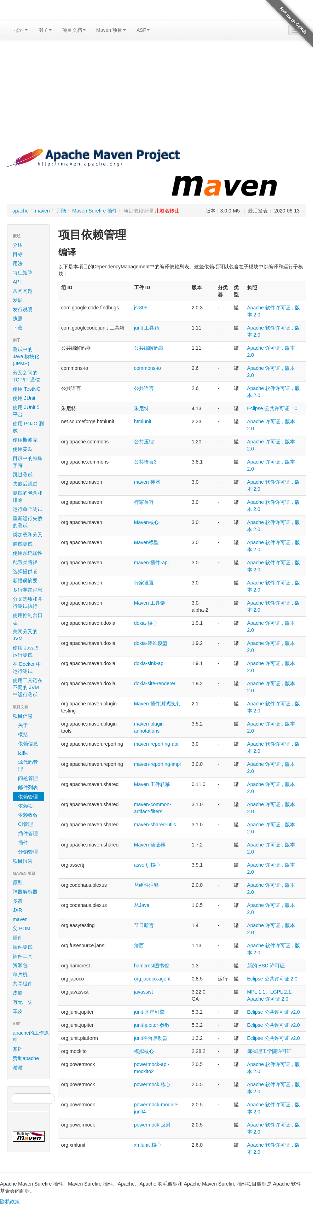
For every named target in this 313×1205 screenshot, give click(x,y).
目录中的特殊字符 (27, 461)
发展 (18, 300)
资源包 (20, 965)
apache (20, 211)
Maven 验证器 (149, 845)
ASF (143, 30)
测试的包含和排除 (27, 496)
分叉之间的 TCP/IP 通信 (26, 376)
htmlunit (142, 421)
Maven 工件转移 (152, 784)
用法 (18, 263)
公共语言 (144, 388)
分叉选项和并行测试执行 (27, 602)
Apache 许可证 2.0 (268, 999)
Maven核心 (146, 522)
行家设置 (144, 583)
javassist (143, 992)
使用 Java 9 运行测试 (26, 651)
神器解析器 (25, 892)
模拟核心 (144, 1051)
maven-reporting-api (156, 744)
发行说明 (23, 309)
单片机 (20, 974)
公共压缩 (144, 441)
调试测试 (23, 544)
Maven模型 (146, 542)
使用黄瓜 (23, 449)
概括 (23, 734)
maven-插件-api (151, 562)
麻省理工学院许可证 (269, 1051)
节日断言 (144, 925)
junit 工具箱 (147, 328)
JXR (17, 910)
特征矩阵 (23, 272)
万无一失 (23, 1002)
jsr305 (140, 307)
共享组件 (23, 983)
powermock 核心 (152, 1084)
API (17, 282)
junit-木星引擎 (149, 1012)
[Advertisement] (156, 95)
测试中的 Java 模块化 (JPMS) (26, 356)
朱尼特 (141, 408)
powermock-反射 (152, 1125)
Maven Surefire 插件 (94, 211)
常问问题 (23, 291)
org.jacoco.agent (152, 979)
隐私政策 (10, 1201)
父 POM (21, 928)
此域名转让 (167, 211)
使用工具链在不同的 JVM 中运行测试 (27, 687)
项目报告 (29, 861)
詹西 (139, 945)
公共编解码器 (149, 348)
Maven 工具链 (149, 603)
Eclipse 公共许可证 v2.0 (273, 1012)
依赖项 (25, 806)
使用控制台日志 (27, 618)
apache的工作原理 (31, 1036)
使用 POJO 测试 (28, 427)
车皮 (18, 1011)
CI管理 (25, 824)
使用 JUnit (24, 398)
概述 (21, 30)
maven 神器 (147, 482)
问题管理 (28, 778)
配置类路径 (25, 562)
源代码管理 (28, 765)
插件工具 (23, 956)
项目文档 (74, 30)
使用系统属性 (27, 553)
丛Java (142, 905)
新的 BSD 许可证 (266, 965)
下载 (18, 328)
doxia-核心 (145, 623)
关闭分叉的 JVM (25, 635)
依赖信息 (28, 743)
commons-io (147, 368)
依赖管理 (28, 796)
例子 (45, 30)
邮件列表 (28, 787)
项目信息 (29, 716)
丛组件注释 (146, 885)
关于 (23, 725)
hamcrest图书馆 (151, 965)
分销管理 (28, 852)
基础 (18, 1049)
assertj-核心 (147, 865)
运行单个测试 (27, 509)
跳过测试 (23, 474)
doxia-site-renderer (155, 683)
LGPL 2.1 (280, 992)
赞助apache (26, 1058)
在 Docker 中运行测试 (27, 667)
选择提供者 (25, 571)
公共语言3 (145, 462)
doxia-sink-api (149, 663)
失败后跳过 (25, 484)
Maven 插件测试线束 (157, 703)
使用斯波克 (25, 440)
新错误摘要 (25, 580)
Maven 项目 (111, 30)
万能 (61, 211)
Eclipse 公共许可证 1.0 (272, 408)
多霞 (18, 901)
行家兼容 (144, 502)
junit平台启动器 (151, 1038)
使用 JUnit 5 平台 (26, 410)
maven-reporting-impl (157, 764)
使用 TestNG (27, 389)
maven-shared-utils (155, 824)
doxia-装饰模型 (150, 643)
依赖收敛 (28, 815)
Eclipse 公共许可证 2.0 (272, 979)
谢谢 (18, 1067)
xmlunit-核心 (147, 1145)
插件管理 (28, 833)
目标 (18, 254)
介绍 (18, 245)
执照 (18, 318)
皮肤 (18, 993)
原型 (18, 882)
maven (42, 211)
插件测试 (23, 947)
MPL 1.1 (256, 992)
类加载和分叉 (27, 534)
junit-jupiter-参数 (152, 1025)
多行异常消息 (27, 590)
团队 (23, 753)
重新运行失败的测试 (27, 522)
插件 (23, 842)
